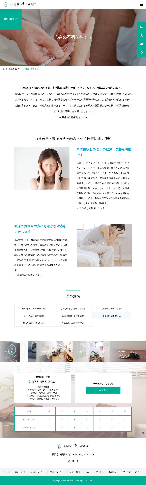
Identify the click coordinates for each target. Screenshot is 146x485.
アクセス (100, 472)
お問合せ (113, 472)
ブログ (88, 472)
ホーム (7, 472)
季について (20, 472)
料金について (36, 472)
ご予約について (54, 472)
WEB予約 (103, 390)
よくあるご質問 (73, 472)
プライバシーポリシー (132, 472)
